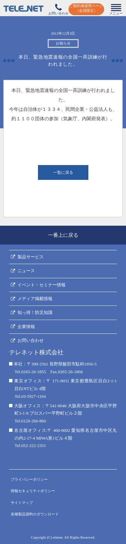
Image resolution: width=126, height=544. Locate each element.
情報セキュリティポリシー (33, 491)
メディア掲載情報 (34, 298)
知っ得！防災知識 (34, 312)
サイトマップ (22, 503)
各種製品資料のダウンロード (35, 514)
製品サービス (30, 256)
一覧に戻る (63, 172)
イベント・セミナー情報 (41, 284)
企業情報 (26, 326)
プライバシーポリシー (29, 479)
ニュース (26, 270)
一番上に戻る (63, 235)
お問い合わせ (30, 340)
